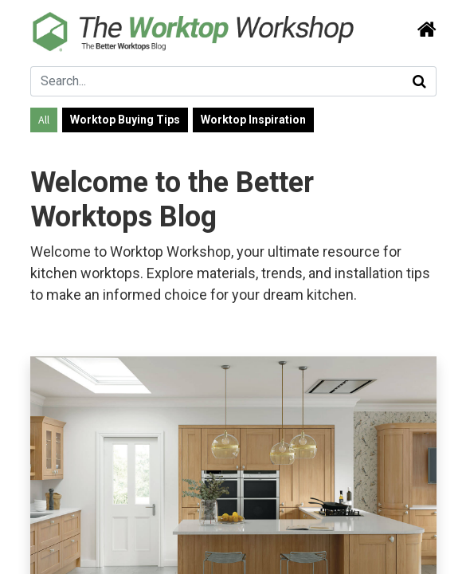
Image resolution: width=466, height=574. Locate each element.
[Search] (422, 30)
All (43, 119)
